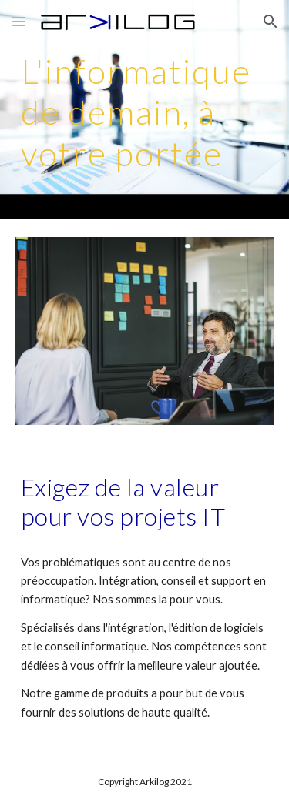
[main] (145, 109)
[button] (18, 21)
